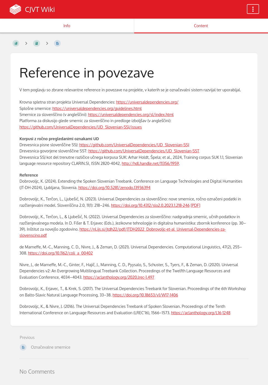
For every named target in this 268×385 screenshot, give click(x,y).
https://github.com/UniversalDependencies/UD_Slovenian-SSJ (134, 144)
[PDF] (195, 205)
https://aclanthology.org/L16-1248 (200, 312)
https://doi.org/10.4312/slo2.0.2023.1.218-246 (150, 205)
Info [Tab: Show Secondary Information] (66, 25)
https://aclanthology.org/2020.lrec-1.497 (118, 277)
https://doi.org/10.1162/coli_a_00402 (60, 253)
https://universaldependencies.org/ (147, 102)
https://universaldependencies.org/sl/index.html (131, 114)
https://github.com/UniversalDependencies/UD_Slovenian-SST (143, 151)
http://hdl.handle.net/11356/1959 (150, 163)
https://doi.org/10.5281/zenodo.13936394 (114, 187)
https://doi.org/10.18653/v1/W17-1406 (145, 295)
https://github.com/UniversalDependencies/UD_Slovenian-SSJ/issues (80, 127)
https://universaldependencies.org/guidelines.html (97, 108)
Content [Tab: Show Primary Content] (201, 25)
